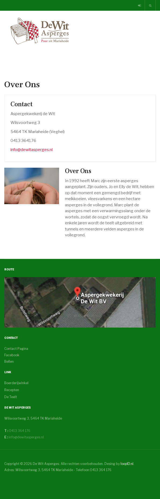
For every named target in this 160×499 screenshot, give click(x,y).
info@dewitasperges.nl (31, 149)
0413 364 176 (19, 431)
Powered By (28, 480)
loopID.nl (127, 464)
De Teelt (10, 397)
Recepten (11, 390)
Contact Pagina (16, 349)
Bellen (9, 361)
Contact (21, 104)
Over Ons (78, 171)
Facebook (11, 355)
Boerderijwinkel (16, 383)
